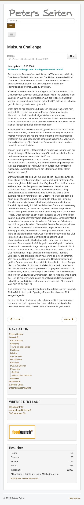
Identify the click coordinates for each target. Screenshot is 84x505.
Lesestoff (13, 337)
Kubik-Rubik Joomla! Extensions (24, 478)
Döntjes (13, 353)
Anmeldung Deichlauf (20, 410)
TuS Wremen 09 (17, 413)
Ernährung (14, 350)
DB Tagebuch (16, 359)
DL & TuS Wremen (18, 366)
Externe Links (16, 384)
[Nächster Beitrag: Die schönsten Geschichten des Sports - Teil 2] (69, 319)
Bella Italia (14, 363)
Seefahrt (15, 372)
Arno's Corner (16, 356)
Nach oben (75, 498)
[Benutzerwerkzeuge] (72, 56)
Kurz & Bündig (16, 340)
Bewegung (14, 344)
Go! (11, 25)
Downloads (14, 381)
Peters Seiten (16, 334)
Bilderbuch (14, 378)
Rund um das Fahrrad (21, 347)
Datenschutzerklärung (20, 388)
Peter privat (15, 369)
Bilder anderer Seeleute (22, 375)
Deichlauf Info (16, 407)
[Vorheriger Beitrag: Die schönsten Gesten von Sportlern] (15, 319)
